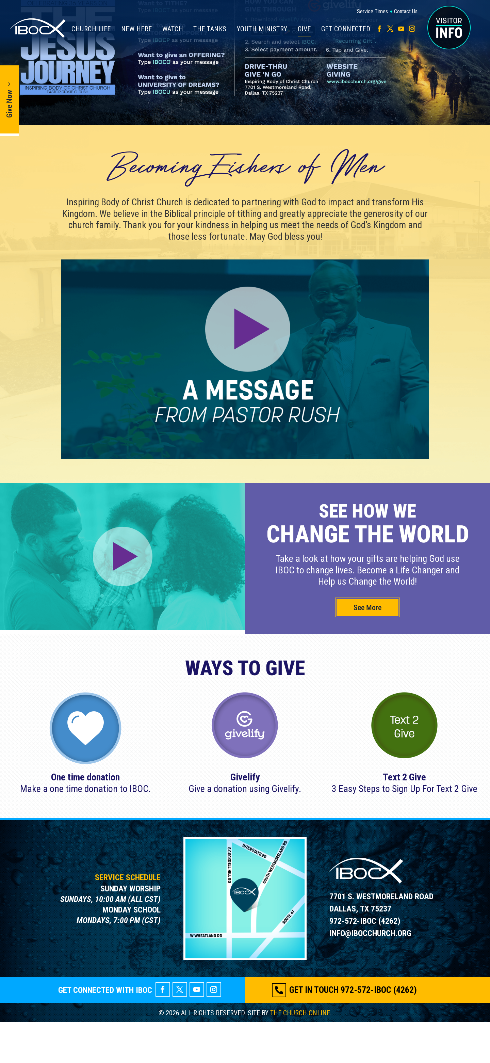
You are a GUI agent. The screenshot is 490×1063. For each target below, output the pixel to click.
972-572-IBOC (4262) (365, 962)
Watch (172, 29)
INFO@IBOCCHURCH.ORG (370, 974)
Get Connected (346, 29)
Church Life (91, 29)
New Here (136, 29)
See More (367, 648)
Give (304, 30)
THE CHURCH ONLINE (300, 1054)
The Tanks (210, 29)
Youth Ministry (262, 29)
